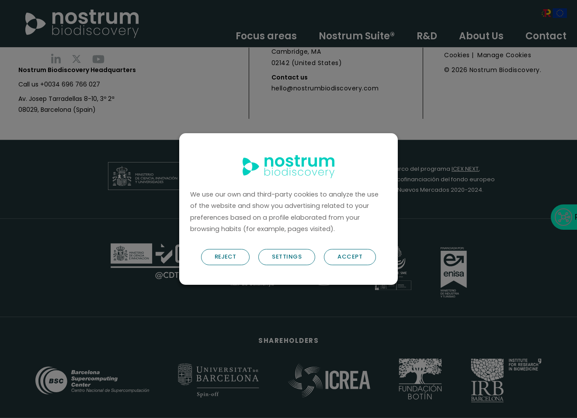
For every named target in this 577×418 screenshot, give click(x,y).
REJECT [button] (225, 256)
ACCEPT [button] (349, 256)
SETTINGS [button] (287, 256)
